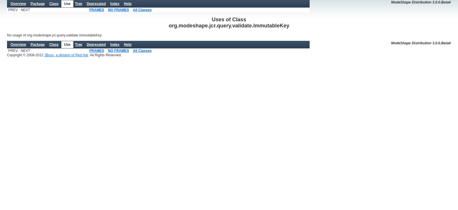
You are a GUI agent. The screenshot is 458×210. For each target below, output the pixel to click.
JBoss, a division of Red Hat (66, 55)
